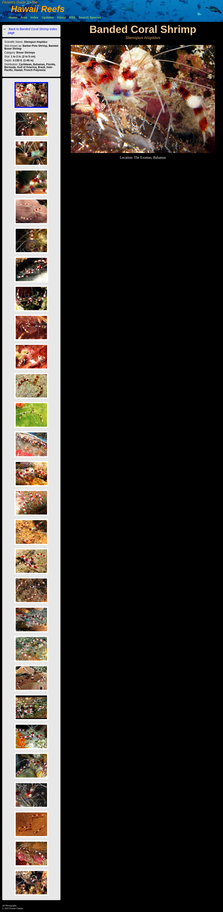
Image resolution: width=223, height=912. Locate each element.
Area (23, 17)
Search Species (90, 17)
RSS (72, 17)
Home (13, 17)
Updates (48, 17)
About (61, 17)
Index (34, 17)
